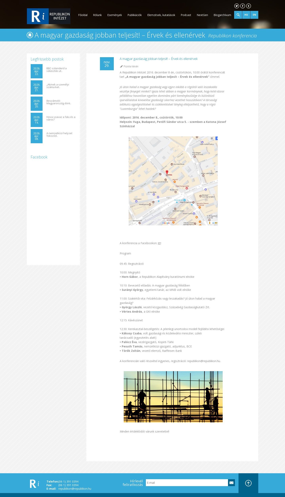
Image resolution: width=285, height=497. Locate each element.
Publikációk (134, 15)
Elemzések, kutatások (161, 15)
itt (159, 243)
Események (114, 15)
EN (254, 14)
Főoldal (82, 15)
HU (246, 14)
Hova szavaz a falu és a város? (61, 118)
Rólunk (97, 15)
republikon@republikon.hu (74, 488)
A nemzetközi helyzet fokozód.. (59, 134)
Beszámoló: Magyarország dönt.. (59, 102)
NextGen (202, 15)
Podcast (186, 15)
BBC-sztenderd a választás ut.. (57, 69)
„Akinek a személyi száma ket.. (58, 85)
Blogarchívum (222, 15)
